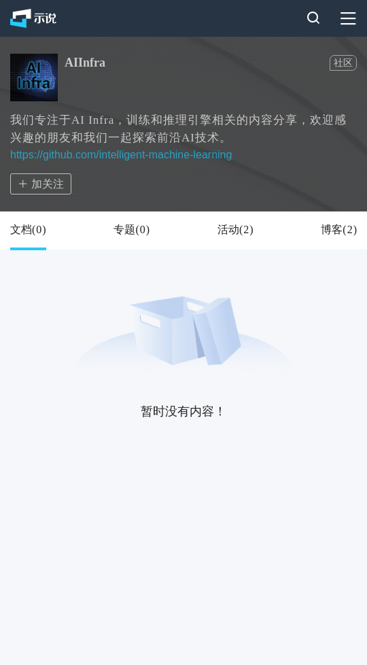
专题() (131, 230)
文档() (28, 230)
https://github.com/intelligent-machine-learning (121, 154)
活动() (235, 230)
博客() (339, 230)
